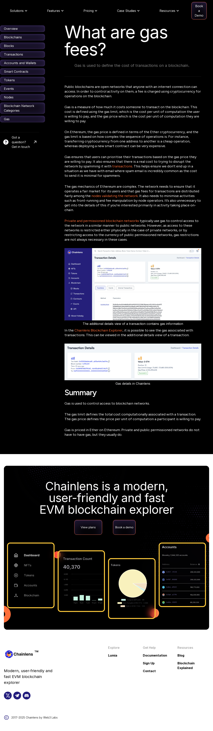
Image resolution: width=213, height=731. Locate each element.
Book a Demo (199, 10)
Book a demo (124, 527)
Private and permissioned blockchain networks (101, 221)
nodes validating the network (114, 196)
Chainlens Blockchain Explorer (98, 330)
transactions (122, 166)
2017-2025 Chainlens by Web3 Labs (34, 717)
